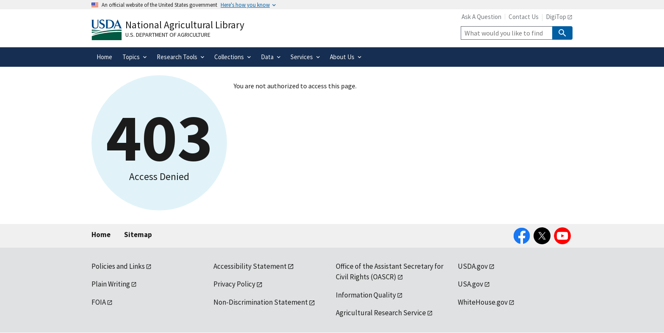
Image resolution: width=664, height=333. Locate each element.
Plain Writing (110, 284)
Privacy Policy (234, 284)
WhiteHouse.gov (483, 302)
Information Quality (366, 295)
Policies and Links (118, 266)
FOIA (98, 302)
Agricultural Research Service (381, 312)
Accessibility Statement (250, 266)
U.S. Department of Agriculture (167, 34)
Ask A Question (481, 16)
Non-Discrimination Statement (260, 302)
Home (101, 234)
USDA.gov (473, 266)
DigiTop (556, 17)
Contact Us (524, 16)
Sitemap (138, 234)
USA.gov (470, 284)
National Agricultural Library (184, 25)
